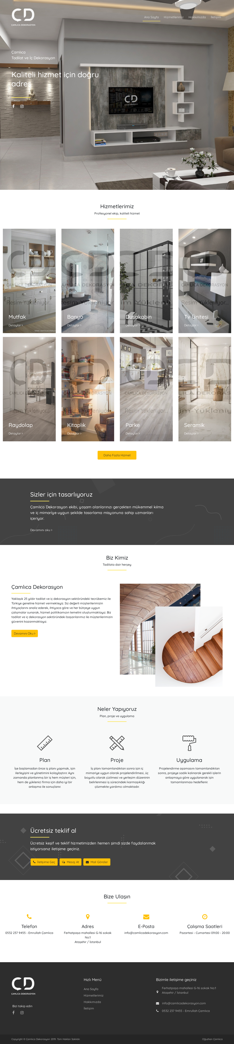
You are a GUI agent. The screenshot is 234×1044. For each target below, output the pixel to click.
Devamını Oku (24, 633)
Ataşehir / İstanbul (88, 942)
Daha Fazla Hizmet (117, 455)
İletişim (216, 17)
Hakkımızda (197, 17)
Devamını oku (41, 530)
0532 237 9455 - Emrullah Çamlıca (29, 933)
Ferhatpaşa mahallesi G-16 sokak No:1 (189, 988)
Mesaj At (70, 862)
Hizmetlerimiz (174, 17)
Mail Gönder (97, 862)
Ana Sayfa (151, 17)
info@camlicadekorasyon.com (146, 933)
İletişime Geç (44, 862)
